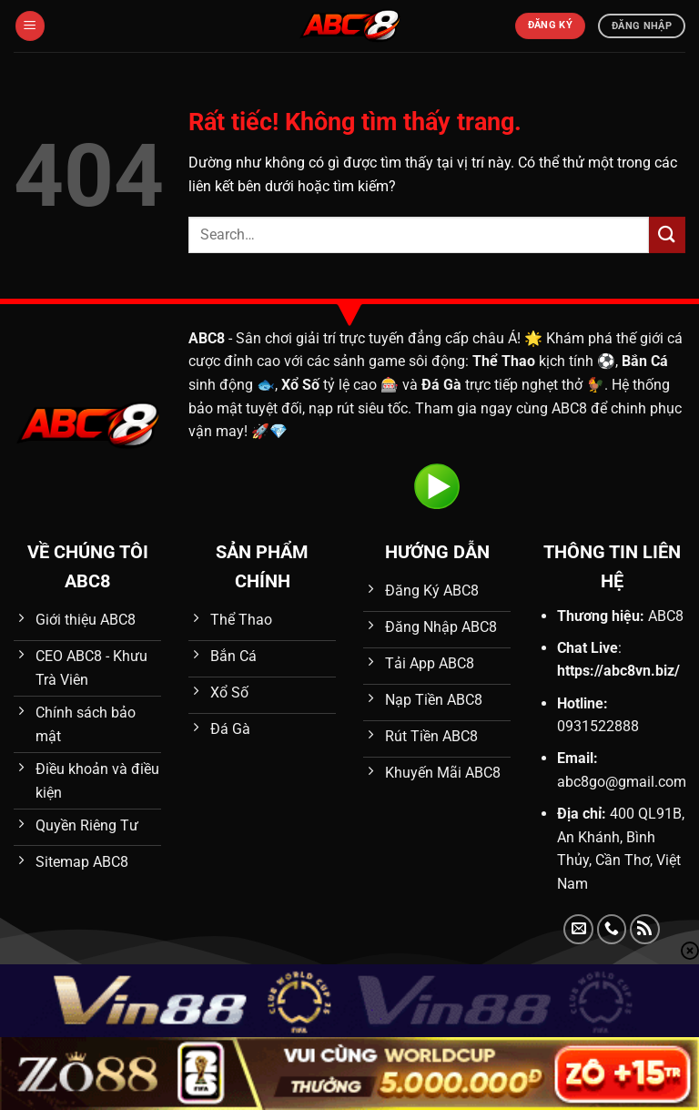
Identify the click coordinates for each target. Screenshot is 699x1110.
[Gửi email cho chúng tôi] (578, 929)
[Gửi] (667, 234)
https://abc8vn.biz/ (618, 670)
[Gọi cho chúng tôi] (612, 929)
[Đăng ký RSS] (645, 929)
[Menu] (30, 26)
